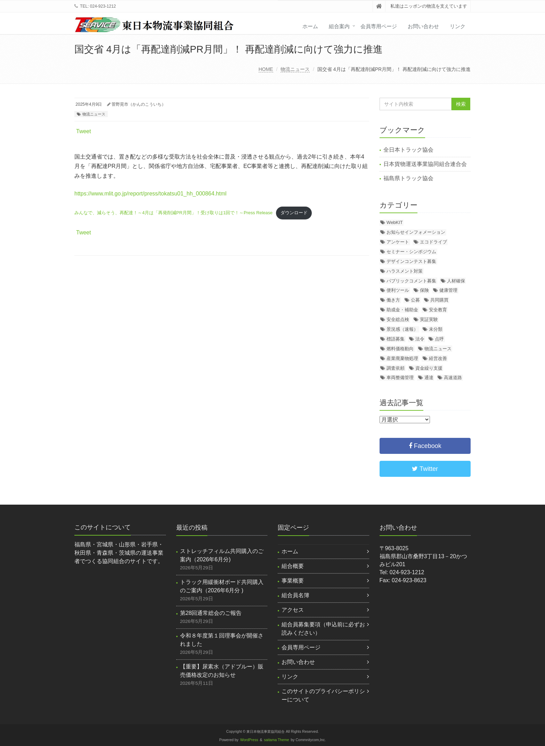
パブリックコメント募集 (411, 280)
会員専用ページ (378, 26)
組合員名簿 (295, 595)
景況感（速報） (402, 329)
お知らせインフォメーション (416, 232)
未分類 (435, 329)
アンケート (398, 241)
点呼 (439, 339)
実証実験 (429, 319)
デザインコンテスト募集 (411, 261)
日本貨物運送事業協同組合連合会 (425, 164)
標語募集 (396, 339)
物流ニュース (295, 69)
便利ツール (398, 290)
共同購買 (439, 300)
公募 (415, 300)
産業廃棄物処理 (402, 358)
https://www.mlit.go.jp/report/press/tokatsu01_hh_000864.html (150, 193)
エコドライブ (433, 241)
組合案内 (339, 26)
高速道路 (453, 377)
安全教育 (438, 309)
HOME (266, 69)
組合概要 (293, 566)
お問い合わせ (423, 26)
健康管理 (448, 290)
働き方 (393, 300)
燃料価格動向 (400, 348)
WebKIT (395, 222)
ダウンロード (294, 212)
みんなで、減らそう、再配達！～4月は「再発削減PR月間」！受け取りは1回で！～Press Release (173, 212)
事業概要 (293, 581)
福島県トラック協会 (408, 178)
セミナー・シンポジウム (411, 251)
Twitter (425, 468)
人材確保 (456, 280)
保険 (424, 290)
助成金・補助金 (402, 309)
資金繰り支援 (428, 368)
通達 (428, 377)
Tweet (83, 131)
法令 (419, 339)
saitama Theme (276, 740)
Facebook (425, 445)
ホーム (310, 26)
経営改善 (438, 358)
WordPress (249, 740)
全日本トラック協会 (408, 150)
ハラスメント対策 (405, 271)
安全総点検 (398, 319)
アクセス (293, 610)
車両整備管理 (400, 377)
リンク (457, 26)
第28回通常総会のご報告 (211, 613)
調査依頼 (396, 368)
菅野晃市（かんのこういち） (139, 104)
